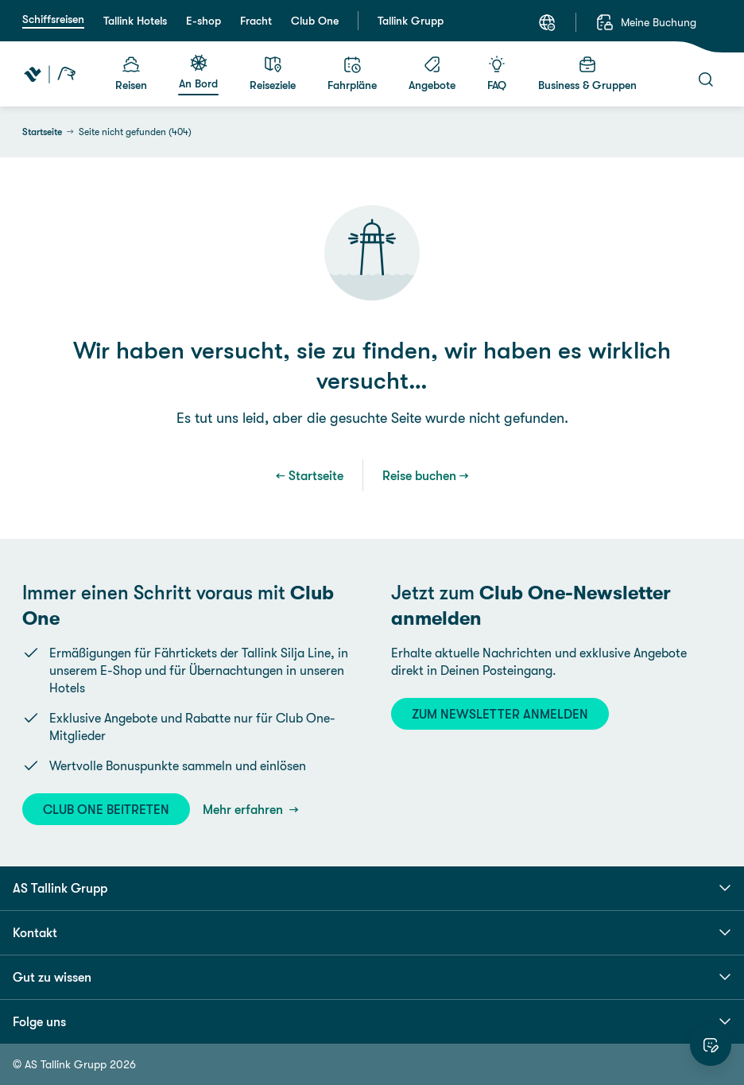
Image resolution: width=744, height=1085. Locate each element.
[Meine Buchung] (645, 22)
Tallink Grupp (411, 20)
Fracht (256, 20)
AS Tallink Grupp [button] (372, 887)
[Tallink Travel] (49, 74)
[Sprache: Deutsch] (546, 22)
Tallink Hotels (135, 20)
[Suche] (706, 79)
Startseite (42, 132)
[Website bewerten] (710, 1045)
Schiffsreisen (53, 19)
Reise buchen (419, 475)
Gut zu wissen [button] (372, 976)
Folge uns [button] (372, 1021)
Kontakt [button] (372, 932)
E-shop (203, 20)
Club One (315, 20)
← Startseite (309, 475)
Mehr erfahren (244, 809)
